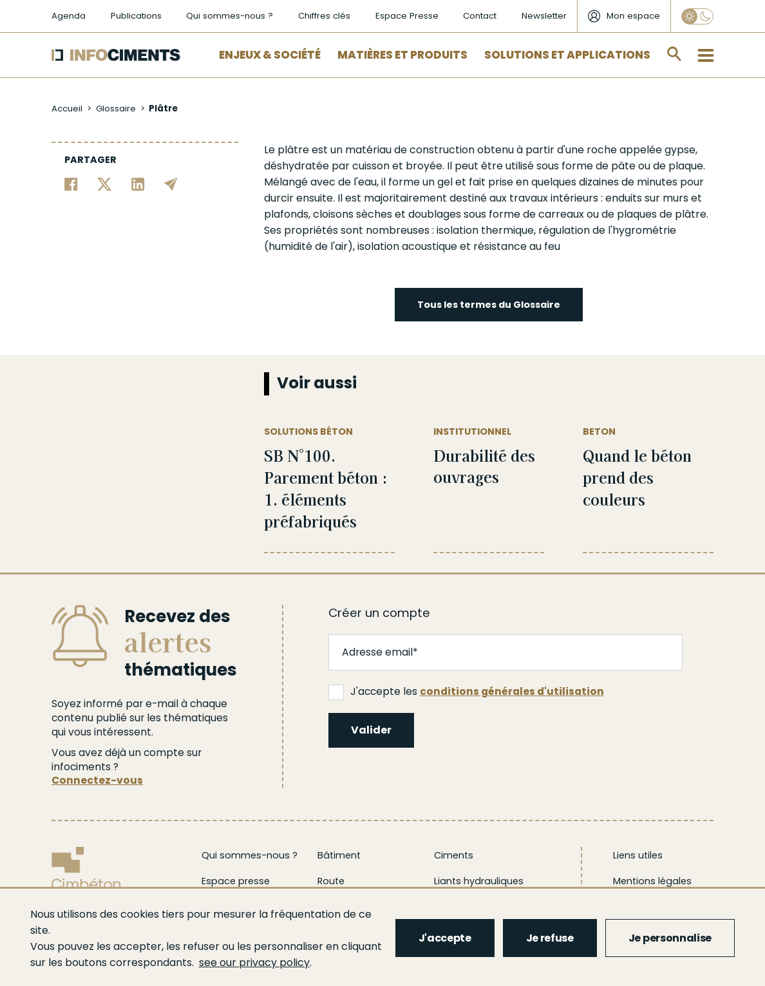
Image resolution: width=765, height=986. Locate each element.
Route (331, 881)
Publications (136, 16)
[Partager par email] (171, 183)
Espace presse (236, 881)
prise (500, 182)
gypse (680, 149)
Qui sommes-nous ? (229, 16)
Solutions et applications (567, 54)
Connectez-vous (97, 780)
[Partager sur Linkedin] (138, 183)
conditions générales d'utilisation (512, 691)
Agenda (69, 16)
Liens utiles (638, 855)
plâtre (293, 149)
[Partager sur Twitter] (104, 183)
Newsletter (544, 16)
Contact (479, 16)
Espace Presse (407, 16)
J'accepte (445, 938)
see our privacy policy (254, 962)
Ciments (453, 855)
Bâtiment (339, 855)
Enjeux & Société (270, 54)
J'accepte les (466, 692)
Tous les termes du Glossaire (488, 304)
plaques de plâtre (661, 214)
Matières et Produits (402, 54)
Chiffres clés (324, 16)
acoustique (429, 246)
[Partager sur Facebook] (71, 183)
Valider (371, 730)
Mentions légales (652, 881)
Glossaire (116, 108)
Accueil (67, 108)
